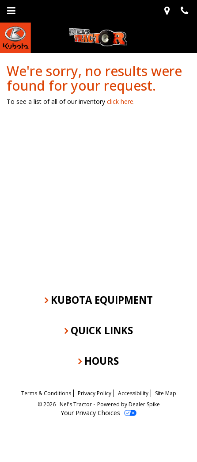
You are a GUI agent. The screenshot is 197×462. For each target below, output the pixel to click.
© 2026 (49, 404)
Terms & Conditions (46, 393)
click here (120, 101)
